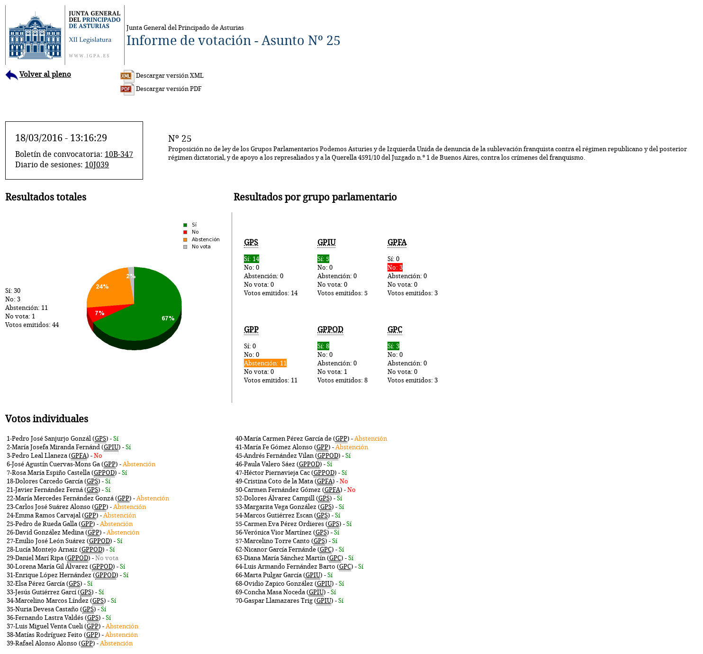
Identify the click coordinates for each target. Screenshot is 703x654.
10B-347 (119, 154)
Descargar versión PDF (161, 88)
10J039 (97, 164)
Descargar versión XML (162, 75)
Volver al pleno (38, 74)
